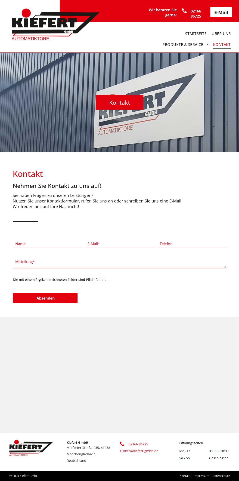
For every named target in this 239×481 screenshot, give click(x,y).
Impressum (201, 476)
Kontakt (185, 476)
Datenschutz (221, 476)
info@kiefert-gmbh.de (141, 451)
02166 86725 (138, 444)
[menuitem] (194, 32)
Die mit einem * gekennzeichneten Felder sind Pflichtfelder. (59, 279)
